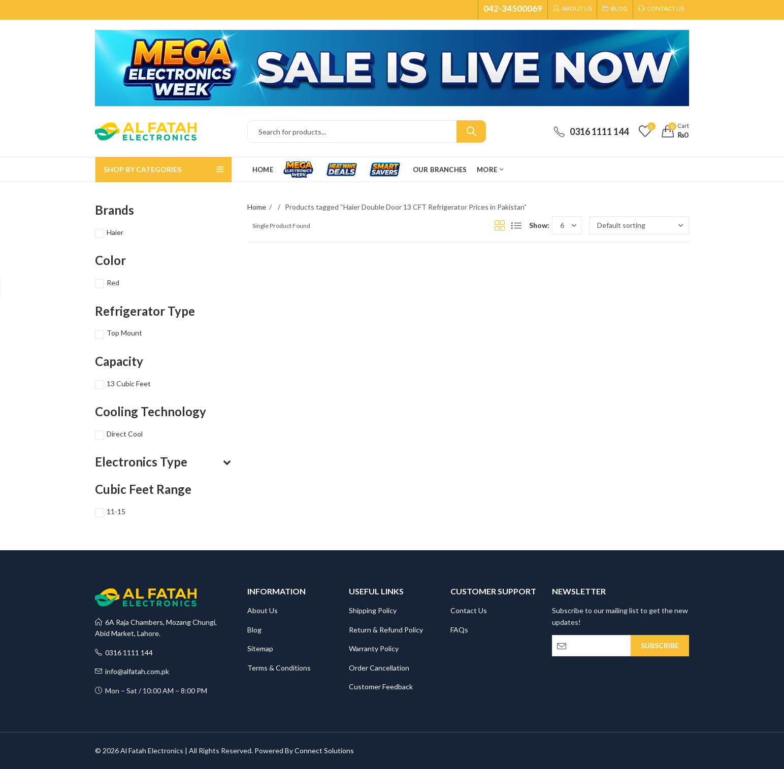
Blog (254, 629)
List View (516, 225)
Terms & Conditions (279, 667)
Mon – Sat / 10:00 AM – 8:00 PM (151, 690)
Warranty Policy (374, 648)
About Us (262, 610)
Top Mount (124, 332)
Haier (115, 232)
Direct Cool (125, 433)
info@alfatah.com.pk (132, 671)
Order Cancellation (379, 667)
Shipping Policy (373, 610)
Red (113, 282)
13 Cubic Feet (129, 383)
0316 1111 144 (124, 652)
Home (256, 207)
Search (471, 131)
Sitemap (260, 648)
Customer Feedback (381, 686)
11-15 (116, 511)
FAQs (459, 629)
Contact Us (468, 610)
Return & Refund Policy (386, 629)
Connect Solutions (324, 750)
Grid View (500, 225)
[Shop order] (639, 225)
